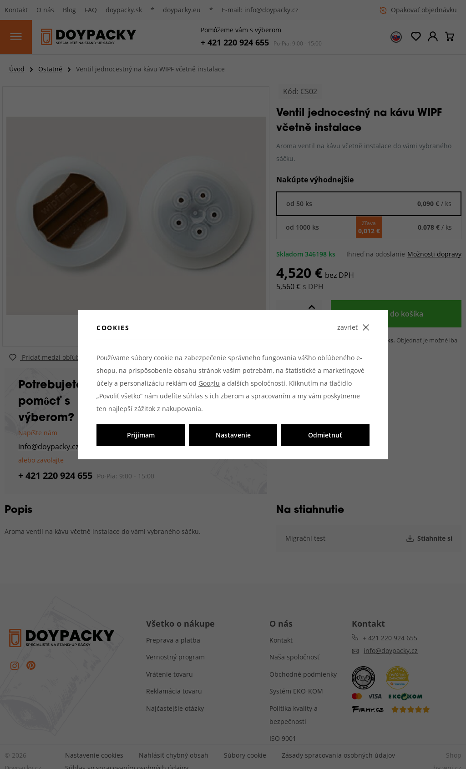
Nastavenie (233, 435)
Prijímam (141, 435)
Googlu (209, 383)
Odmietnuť (325, 435)
